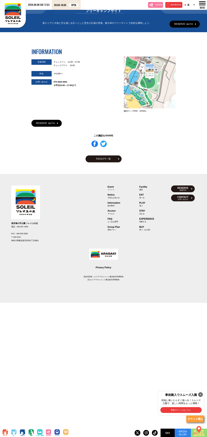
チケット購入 (195, 419)
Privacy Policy (103, 401)
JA (186, 4)
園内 (136, 245)
